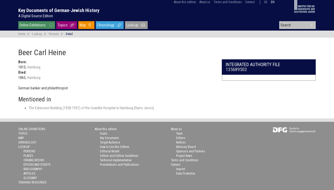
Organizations (33, 160)
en (273, 2)
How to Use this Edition (114, 147)
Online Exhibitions (33, 25)
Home (21, 34)
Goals (103, 133)
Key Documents (109, 138)
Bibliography (33, 169)
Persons (54, 34)
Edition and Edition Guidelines (119, 156)
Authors (181, 142)
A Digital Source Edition (35, 16)
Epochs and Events (36, 164)
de (265, 2)
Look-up (132, 25)
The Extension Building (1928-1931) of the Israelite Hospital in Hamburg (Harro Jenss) (91, 108)
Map (83, 25)
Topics (63, 25)
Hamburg (33, 67)
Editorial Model (109, 151)
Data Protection (185, 173)
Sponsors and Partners (190, 151)
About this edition (185, 2)
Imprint (180, 169)
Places (28, 156)
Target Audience (110, 142)
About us (204, 2)
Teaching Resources (32, 182)
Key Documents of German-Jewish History (58, 10)
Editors (180, 138)
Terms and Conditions (228, 2)
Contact (250, 2)
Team (179, 133)
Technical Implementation (116, 160)
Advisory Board (186, 147)
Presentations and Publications (119, 164)
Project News (184, 156)
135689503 (236, 69)
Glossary (30, 178)
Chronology (105, 25)
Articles (29, 173)
